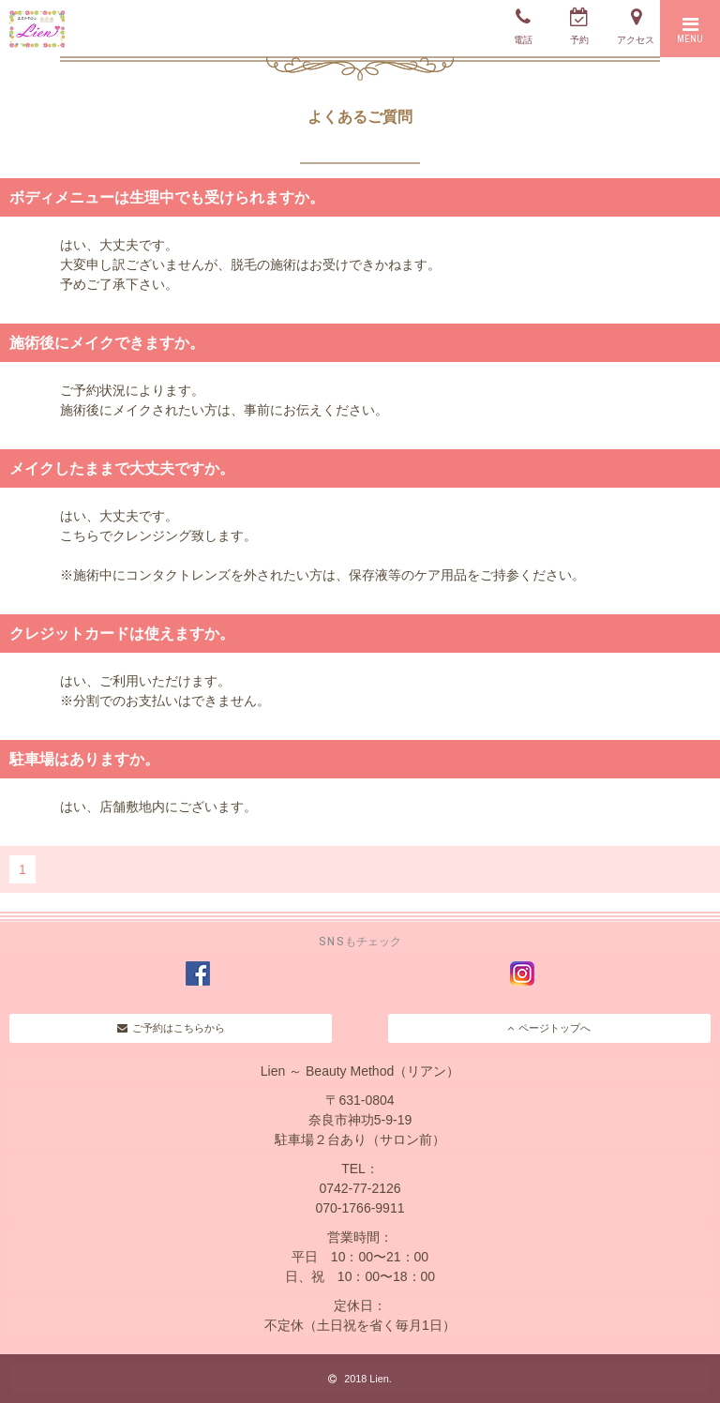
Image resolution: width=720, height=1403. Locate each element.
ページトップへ (549, 1027)
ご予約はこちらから (171, 1027)
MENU (690, 30)
